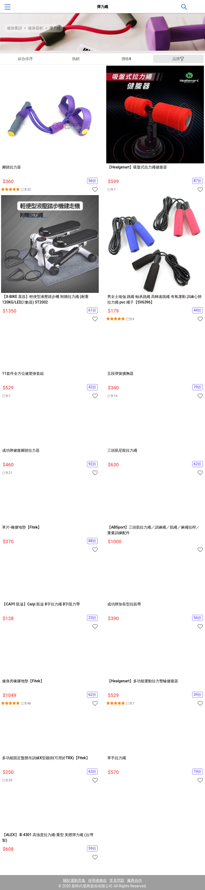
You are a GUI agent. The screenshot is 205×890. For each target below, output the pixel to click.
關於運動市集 (74, 880)
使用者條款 (97, 880)
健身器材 (35, 28)
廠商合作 (134, 880)
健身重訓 (14, 28)
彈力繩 (55, 28)
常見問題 (116, 880)
